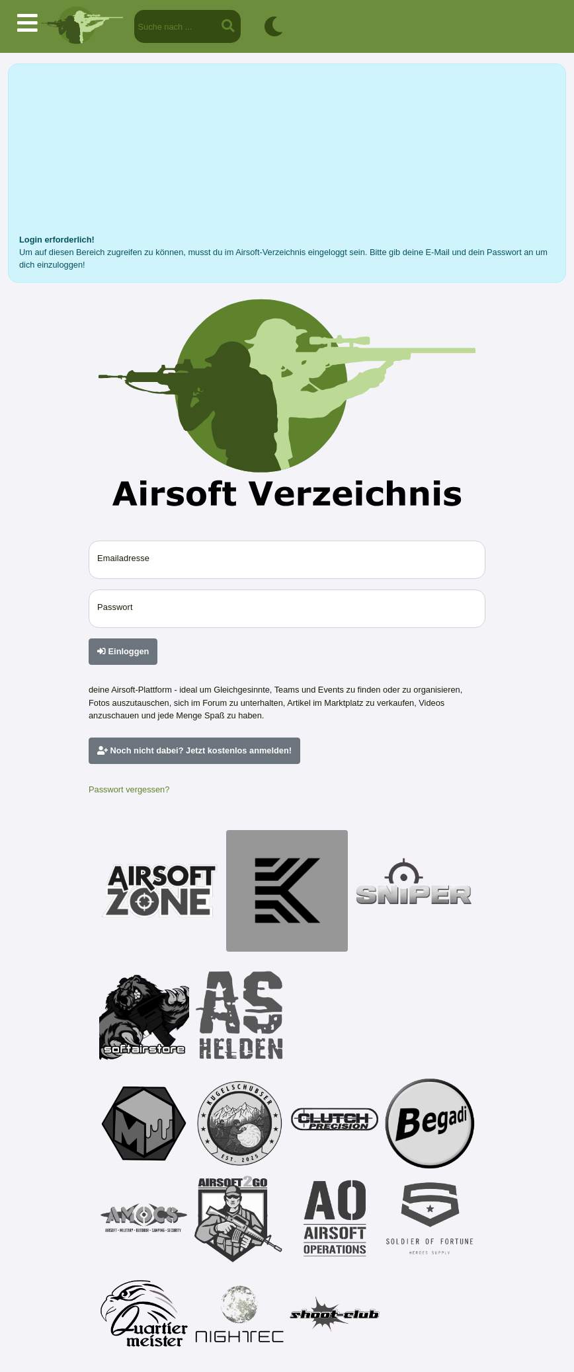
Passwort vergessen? (129, 789)
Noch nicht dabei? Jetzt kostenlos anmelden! (194, 750)
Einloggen (123, 651)
